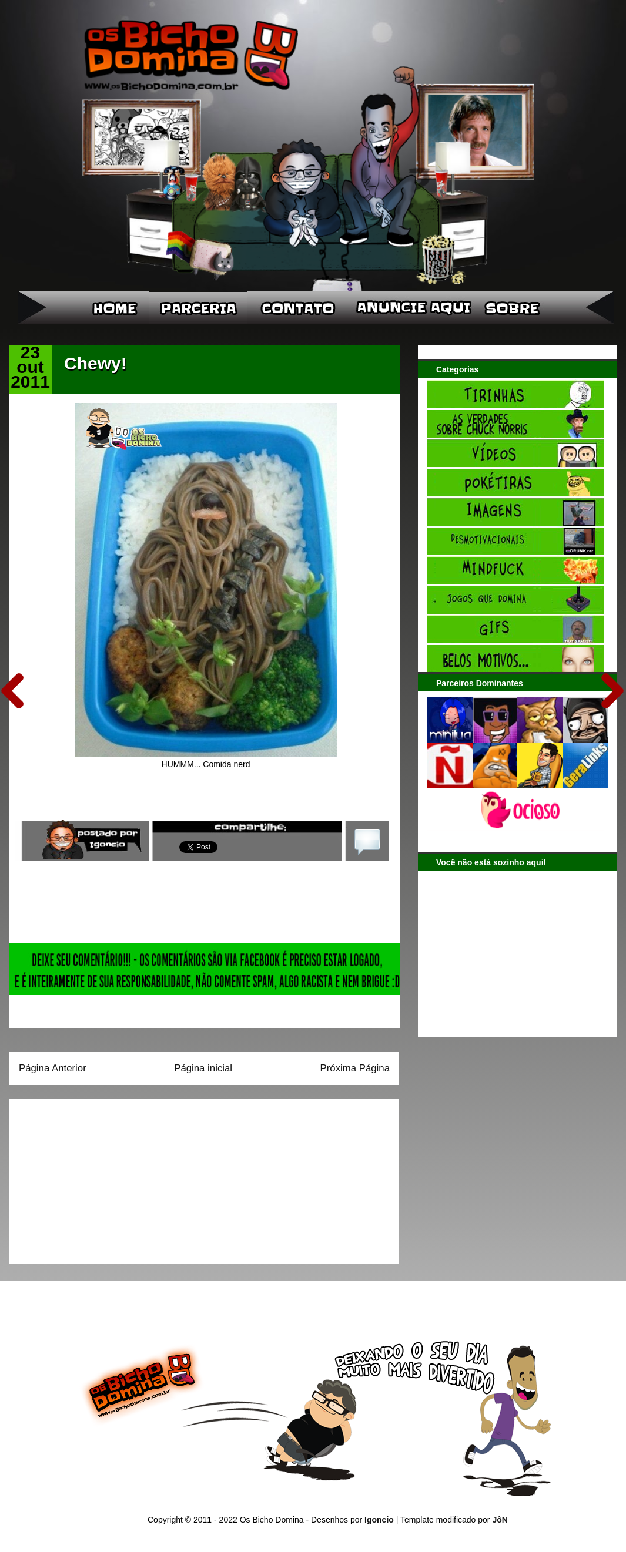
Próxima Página (355, 1068)
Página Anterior (52, 1068)
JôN (499, 1519)
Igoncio (379, 1519)
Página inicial (203, 1068)
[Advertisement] (92, 1177)
